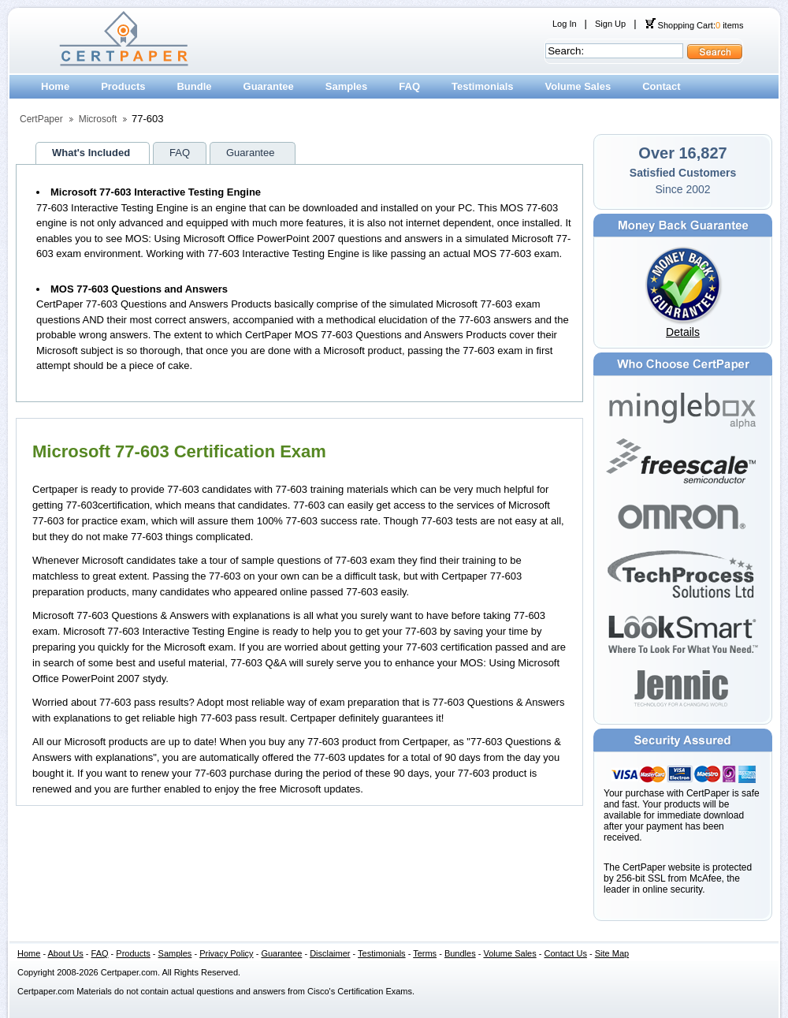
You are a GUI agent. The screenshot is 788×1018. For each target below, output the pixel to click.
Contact (661, 86)
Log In (564, 23)
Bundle (194, 86)
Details (683, 332)
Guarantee (268, 86)
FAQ (409, 86)
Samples (346, 86)
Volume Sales (578, 86)
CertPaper (41, 119)
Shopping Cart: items (694, 25)
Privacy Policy (226, 953)
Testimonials (483, 86)
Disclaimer (330, 953)
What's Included (91, 152)
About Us (66, 953)
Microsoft (98, 119)
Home (55, 86)
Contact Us (566, 953)
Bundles (460, 953)
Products (123, 86)
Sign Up (610, 23)
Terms (425, 953)
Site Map (612, 953)
